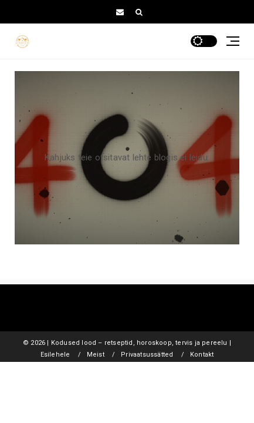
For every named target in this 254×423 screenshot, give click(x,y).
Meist (95, 354)
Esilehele (55, 354)
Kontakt (202, 354)
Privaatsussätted (147, 354)
